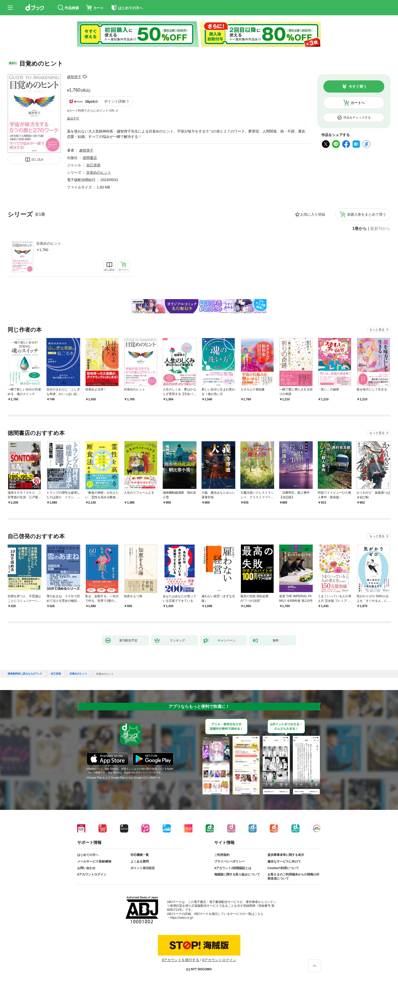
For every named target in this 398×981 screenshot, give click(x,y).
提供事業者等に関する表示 (286, 855)
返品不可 (73, 118)
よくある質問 (139, 861)
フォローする (84, 76)
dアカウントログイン (91, 874)
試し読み (37, 159)
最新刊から (380, 229)
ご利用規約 (221, 855)
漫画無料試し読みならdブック (25, 673)
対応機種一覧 (139, 855)
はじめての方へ (87, 855)
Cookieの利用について (283, 868)
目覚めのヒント (48, 243)
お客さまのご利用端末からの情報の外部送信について (293, 876)
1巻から (359, 229)
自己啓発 (93, 165)
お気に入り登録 (312, 214)
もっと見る (377, 329)
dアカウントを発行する (180, 960)
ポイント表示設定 (142, 868)
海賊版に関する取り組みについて (237, 874)
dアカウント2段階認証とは (232, 868)
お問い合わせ (86, 868)
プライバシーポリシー (229, 861)
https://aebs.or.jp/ (181, 917)
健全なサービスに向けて (284, 861)
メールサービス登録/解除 (94, 861)
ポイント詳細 (114, 101)
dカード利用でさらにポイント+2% (90, 110)
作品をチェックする (357, 117)
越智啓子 (74, 77)
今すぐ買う (358, 86)
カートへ (358, 103)
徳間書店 (90, 158)
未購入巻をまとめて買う (366, 214)
